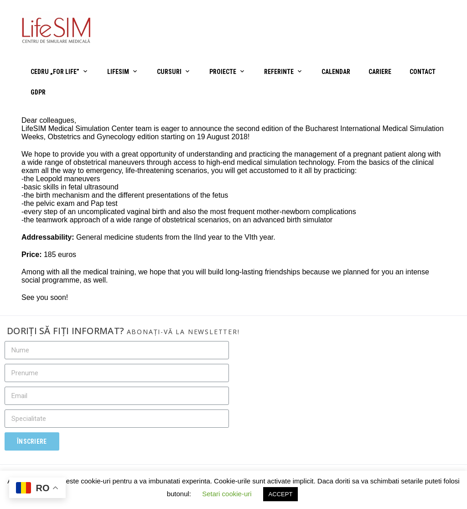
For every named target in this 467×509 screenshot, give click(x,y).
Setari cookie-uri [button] (226, 494)
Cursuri (169, 71)
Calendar (336, 71)
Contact (423, 71)
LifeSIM (118, 71)
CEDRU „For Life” (55, 71)
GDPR (38, 92)
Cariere (379, 71)
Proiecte (222, 71)
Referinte (279, 71)
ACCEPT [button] (281, 494)
